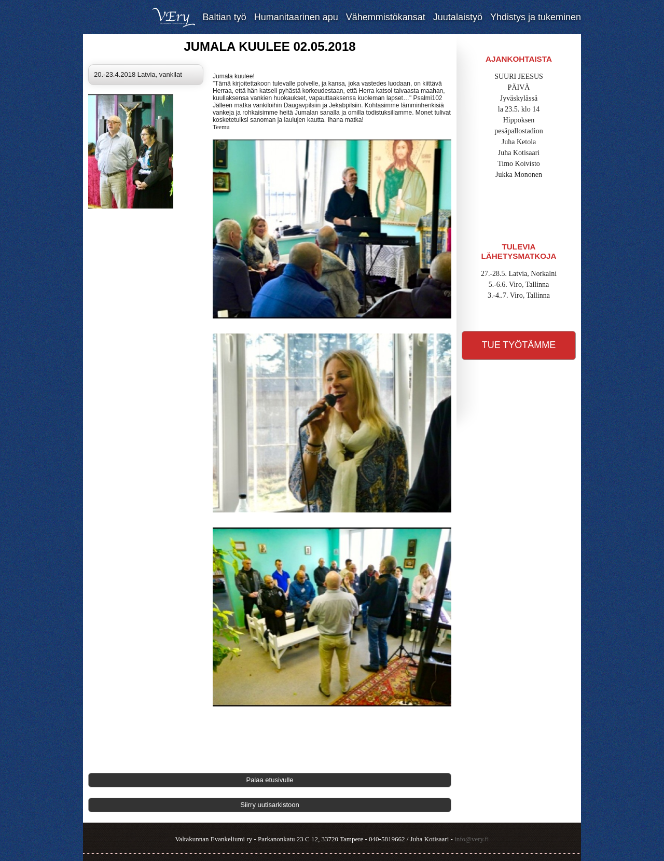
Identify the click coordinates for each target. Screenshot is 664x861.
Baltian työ (224, 17)
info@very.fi (471, 839)
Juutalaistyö (457, 17)
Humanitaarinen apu (296, 17)
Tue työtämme (519, 345)
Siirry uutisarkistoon (269, 805)
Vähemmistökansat (385, 17)
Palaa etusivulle (269, 780)
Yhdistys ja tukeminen (535, 17)
